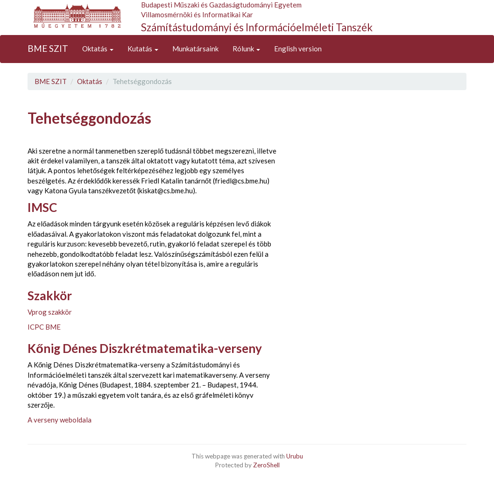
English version (298, 48)
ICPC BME (44, 327)
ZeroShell (266, 465)
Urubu (294, 456)
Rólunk (246, 48)
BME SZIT (48, 48)
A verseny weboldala (60, 420)
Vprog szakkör (50, 312)
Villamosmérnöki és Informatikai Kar (197, 14)
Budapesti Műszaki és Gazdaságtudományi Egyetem (221, 4)
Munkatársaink (195, 48)
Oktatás (97, 48)
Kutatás (142, 48)
